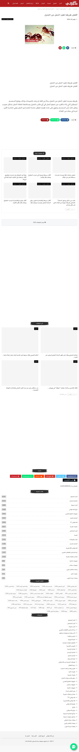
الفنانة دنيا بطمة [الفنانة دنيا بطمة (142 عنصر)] (21, 590)
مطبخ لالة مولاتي (70, 704)
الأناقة (37, 3)
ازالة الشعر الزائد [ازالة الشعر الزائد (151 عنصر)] (22, 586)
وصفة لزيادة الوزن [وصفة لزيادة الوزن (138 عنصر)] (53, 611)
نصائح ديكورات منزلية (7, 19)
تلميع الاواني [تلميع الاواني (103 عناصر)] (36, 601)
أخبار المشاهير (73, 531)
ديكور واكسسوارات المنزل (68, 678)
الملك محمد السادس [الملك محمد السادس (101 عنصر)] (36, 594)
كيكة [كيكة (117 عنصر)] (33, 608)
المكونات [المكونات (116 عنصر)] (49, 594)
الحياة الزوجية (71, 639)
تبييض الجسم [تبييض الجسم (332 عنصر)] (59, 597)
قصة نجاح (15, 3)
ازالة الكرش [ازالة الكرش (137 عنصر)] (72, 590)
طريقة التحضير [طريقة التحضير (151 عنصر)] (71, 608)
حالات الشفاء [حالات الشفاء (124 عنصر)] (12, 601)
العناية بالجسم (73, 544)
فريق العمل (41, 736)
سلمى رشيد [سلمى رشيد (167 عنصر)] (27, 604)
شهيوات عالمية (73, 561)
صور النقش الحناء (70, 691)
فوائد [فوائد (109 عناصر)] (41, 608)
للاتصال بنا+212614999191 (68, 486)
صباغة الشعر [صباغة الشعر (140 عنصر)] (16, 604)
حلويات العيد (74, 574)
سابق (72, 209)
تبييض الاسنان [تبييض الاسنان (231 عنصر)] (11, 594)
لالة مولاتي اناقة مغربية (71, 548)
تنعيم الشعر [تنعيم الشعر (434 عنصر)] (24, 601)
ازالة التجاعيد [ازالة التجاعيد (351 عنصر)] (35, 586)
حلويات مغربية (73, 527)
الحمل (22, 3)
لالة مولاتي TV (73, 522)
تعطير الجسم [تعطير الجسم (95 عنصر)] (17, 597)
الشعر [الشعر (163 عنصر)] (42, 590)
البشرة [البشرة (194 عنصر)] (51, 590)
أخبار (60, 3)
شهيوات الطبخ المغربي (71, 514)
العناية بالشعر (73, 518)
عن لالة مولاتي (50, 736)
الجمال (43, 3)
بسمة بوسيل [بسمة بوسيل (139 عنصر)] (23, 594)
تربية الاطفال (29, 3)
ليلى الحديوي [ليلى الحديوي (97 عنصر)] (12, 608)
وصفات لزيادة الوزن (72, 578)
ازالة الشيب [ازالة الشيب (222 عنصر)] (9, 586)
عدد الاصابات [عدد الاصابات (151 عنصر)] (59, 608)
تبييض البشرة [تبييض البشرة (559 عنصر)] (72, 597)
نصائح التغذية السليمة (69, 714)
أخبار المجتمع (74, 497)
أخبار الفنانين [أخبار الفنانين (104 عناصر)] (72, 586)
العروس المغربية (71, 646)
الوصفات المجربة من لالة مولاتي (67, 662)
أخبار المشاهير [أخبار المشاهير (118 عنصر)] (60, 586)
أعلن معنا (34, 736)
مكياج (73, 707)
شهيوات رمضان (73, 565)
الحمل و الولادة (71, 636)
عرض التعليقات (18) (39, 222)
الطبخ (55, 3)
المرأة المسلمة (71, 659)
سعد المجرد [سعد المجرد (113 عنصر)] (62, 604)
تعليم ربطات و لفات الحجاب (68, 668)
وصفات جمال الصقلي (69, 720)
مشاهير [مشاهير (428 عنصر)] (73, 611)
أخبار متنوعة (74, 505)
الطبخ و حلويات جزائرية (69, 643)
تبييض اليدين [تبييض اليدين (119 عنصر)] (29, 597)
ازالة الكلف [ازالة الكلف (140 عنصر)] (61, 590)
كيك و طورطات (73, 540)
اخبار (75, 329)
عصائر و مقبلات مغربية (71, 557)
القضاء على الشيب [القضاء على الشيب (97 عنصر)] (71, 594)
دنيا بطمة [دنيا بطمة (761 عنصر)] (73, 604)
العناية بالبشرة (73, 501)
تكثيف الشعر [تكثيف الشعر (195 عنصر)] (47, 601)
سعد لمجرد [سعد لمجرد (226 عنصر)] (51, 604)
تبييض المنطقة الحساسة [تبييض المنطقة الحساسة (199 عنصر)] (44, 597)
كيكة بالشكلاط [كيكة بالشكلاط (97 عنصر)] (23, 608)
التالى (67, 209)
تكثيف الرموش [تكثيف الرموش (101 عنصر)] (60, 601)
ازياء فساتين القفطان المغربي (69, 552)
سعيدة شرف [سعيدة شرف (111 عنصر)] (39, 604)
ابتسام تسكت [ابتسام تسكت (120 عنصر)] (47, 586)
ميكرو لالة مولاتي (73, 509)
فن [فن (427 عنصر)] (49, 608)
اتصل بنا (27, 736)
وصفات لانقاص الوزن (71, 570)
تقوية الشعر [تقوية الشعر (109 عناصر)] (72, 601)
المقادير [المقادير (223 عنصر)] (59, 594)
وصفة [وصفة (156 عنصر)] (64, 611)
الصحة (49, 3)
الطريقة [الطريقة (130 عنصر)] (33, 590)
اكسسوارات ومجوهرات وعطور (67, 633)
